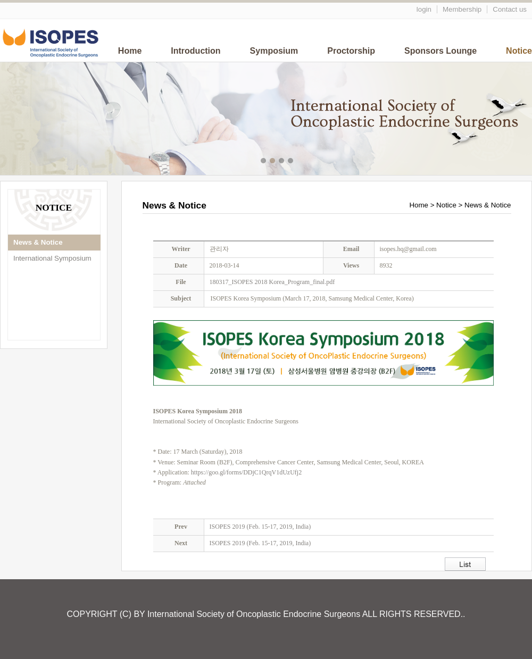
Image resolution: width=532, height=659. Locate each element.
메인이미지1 (265, 162)
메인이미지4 (292, 162)
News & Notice (38, 242)
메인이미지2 (274, 162)
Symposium (274, 50)
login (424, 9)
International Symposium (52, 258)
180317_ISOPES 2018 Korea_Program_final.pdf (272, 282)
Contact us (510, 9)
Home (130, 50)
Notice (519, 50)
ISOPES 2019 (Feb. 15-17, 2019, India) (260, 526)
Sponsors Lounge (440, 50)
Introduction (195, 50)
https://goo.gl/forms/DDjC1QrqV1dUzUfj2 (246, 472)
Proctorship (351, 50)
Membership (462, 9)
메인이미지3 (283, 162)
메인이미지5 (301, 162)
